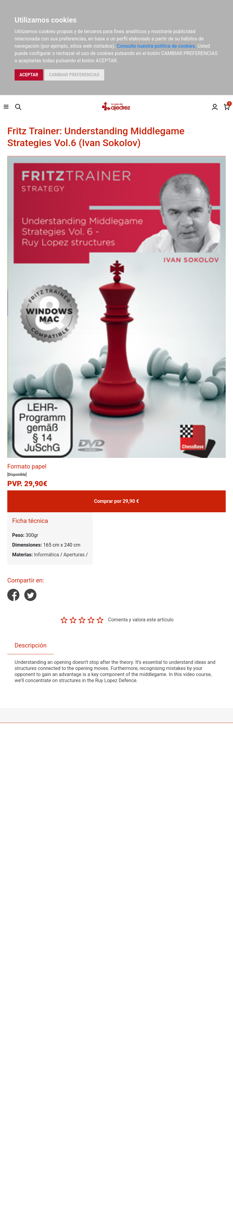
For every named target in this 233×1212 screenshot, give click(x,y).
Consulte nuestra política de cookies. (156, 46)
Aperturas (74, 555)
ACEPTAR (28, 74)
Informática (46, 555)
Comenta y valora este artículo (141, 620)
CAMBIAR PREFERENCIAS (74, 74)
